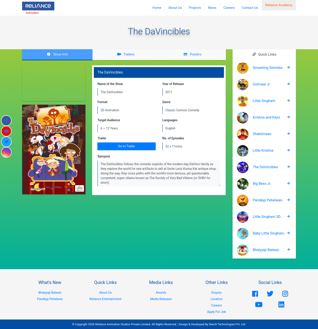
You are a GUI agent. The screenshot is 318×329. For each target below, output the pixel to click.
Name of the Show (110, 84)
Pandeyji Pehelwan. (268, 200)
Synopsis (103, 156)
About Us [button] (175, 8)
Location (216, 299)
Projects (195, 8)
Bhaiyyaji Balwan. (266, 250)
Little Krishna (263, 150)
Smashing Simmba (267, 68)
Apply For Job (216, 312)
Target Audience (108, 120)
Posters (192, 54)
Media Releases (161, 299)
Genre (166, 102)
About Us (105, 292)
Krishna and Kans (266, 117)
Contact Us (250, 8)
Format (102, 102)
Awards (161, 292)
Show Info (57, 54)
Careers (229, 8)
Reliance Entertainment (105, 299)
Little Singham (264, 101)
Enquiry (216, 292)
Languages (170, 120)
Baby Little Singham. (269, 233)
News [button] (212, 8)
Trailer (101, 138)
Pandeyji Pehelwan (50, 299)
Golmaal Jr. (262, 84)
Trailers (125, 54)
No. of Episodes (173, 138)
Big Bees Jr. (262, 184)
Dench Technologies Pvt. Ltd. (227, 324)
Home (156, 8)
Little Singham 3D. (267, 217)
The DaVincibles (265, 167)
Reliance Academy (278, 8)
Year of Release (173, 84)
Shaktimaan (262, 134)
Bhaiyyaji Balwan (49, 292)
